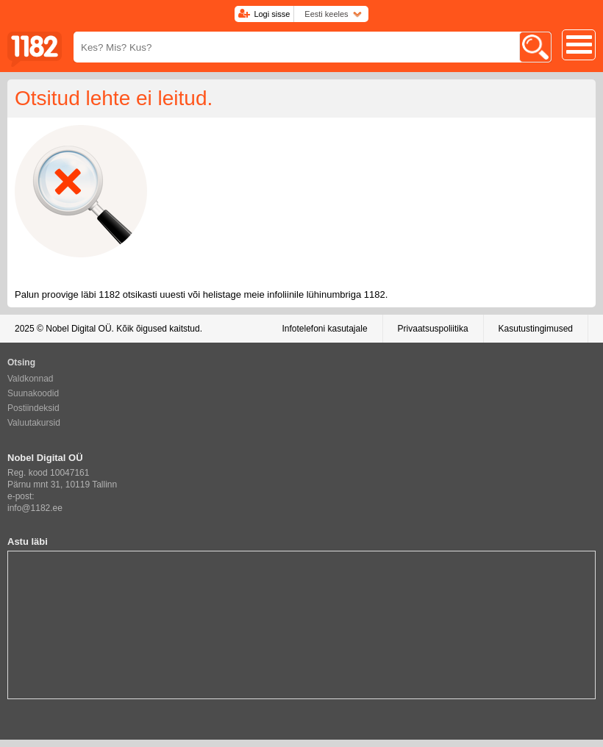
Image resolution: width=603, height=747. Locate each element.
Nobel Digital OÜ (78, 329)
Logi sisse (272, 14)
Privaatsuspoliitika (433, 329)
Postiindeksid (33, 408)
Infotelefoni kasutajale (324, 329)
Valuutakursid (33, 423)
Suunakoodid (33, 393)
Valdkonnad (30, 379)
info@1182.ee (35, 508)
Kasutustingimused (536, 329)
